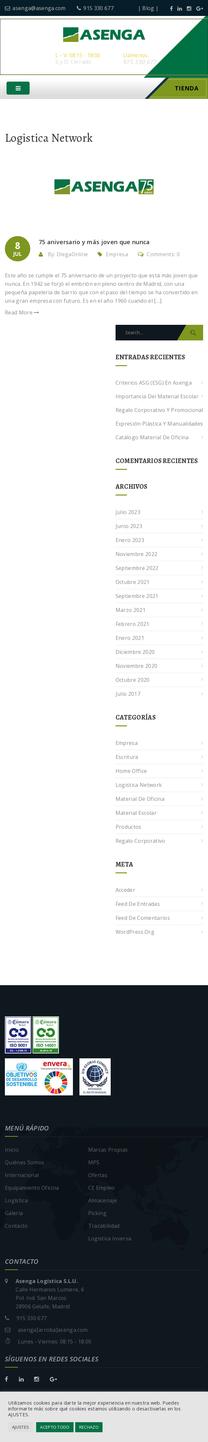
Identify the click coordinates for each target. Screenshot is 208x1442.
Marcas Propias (108, 1150)
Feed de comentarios (143, 918)
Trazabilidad (104, 1226)
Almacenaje (102, 1201)
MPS (94, 1163)
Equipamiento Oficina (32, 1188)
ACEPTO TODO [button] (55, 1427)
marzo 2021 (131, 611)
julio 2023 (128, 513)
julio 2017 (128, 694)
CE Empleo (101, 1188)
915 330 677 (95, 8)
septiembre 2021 (137, 597)
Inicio (12, 1150)
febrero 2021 (132, 624)
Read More (22, 313)
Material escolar (136, 813)
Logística (16, 1201)
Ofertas (97, 1176)
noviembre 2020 (136, 666)
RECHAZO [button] (89, 1427)
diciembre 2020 (135, 652)
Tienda (186, 89)
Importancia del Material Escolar (157, 397)
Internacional (22, 1176)
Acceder (125, 890)
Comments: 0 (159, 255)
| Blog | (148, 8)
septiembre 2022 (137, 569)
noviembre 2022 (136, 555)
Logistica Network (139, 785)
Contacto (16, 1226)
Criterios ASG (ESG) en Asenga (154, 383)
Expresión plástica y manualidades (159, 424)
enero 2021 (130, 638)
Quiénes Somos (24, 1163)
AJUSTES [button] (20, 1427)
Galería (14, 1214)
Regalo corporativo (140, 841)
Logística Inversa (109, 1239)
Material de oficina (140, 799)
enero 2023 (130, 541)
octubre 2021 (133, 583)
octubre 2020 (133, 680)
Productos (129, 827)
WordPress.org (135, 932)
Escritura (127, 757)
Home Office (131, 771)
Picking (97, 1214)
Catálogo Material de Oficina (152, 438)
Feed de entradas (138, 904)
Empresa (117, 255)
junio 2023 (129, 527)
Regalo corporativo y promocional (159, 411)
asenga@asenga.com (35, 8)
